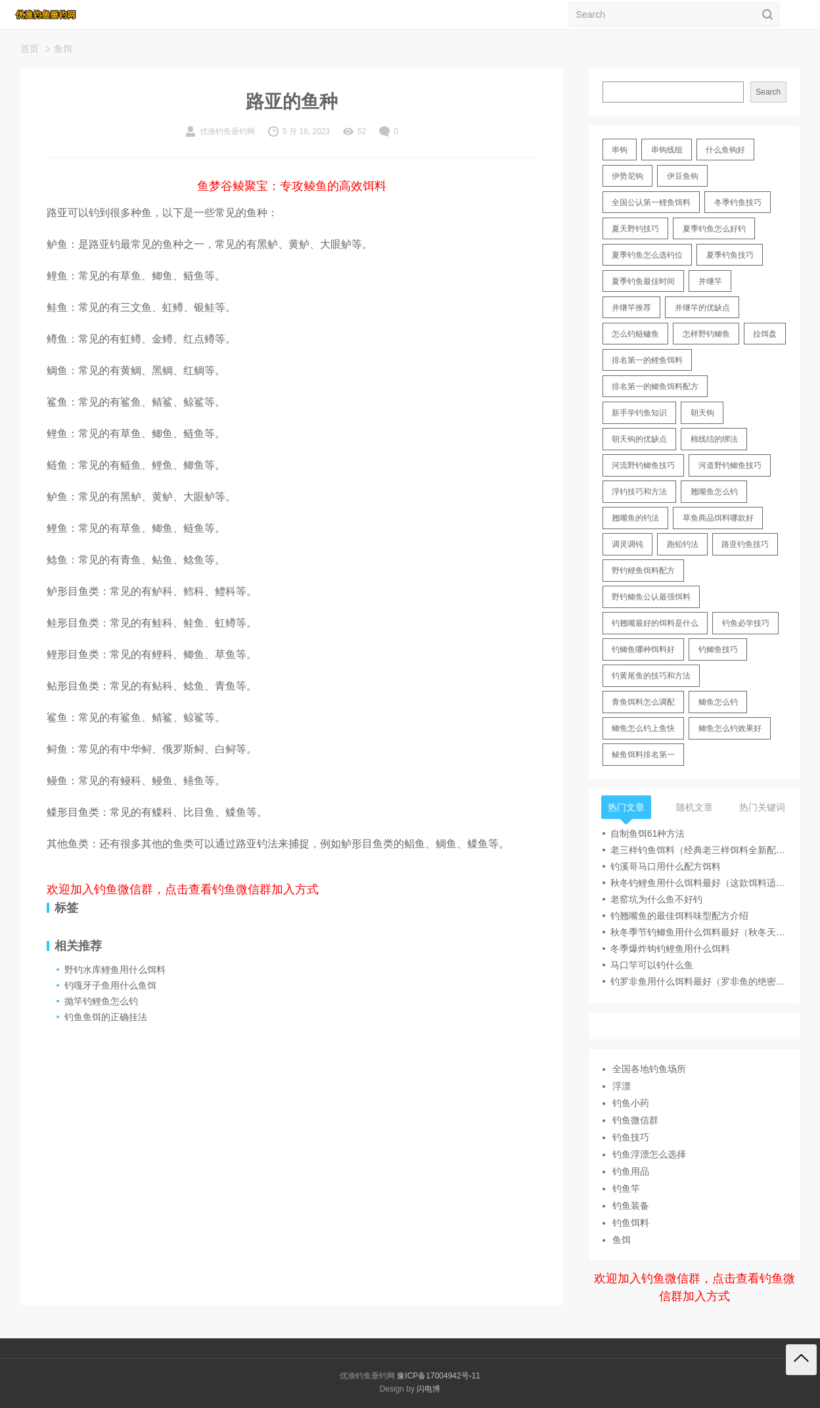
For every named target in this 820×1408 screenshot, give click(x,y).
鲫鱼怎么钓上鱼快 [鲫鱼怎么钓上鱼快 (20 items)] (643, 728)
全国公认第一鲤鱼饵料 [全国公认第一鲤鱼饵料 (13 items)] (651, 202)
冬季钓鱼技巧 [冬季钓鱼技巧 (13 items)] (738, 202)
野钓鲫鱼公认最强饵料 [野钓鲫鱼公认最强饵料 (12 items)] (651, 596)
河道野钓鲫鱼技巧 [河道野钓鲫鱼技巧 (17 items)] (730, 465)
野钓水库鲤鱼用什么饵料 (115, 969)
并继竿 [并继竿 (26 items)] (710, 281)
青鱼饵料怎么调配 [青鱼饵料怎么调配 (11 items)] (643, 702)
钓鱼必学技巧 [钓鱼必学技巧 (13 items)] (745, 623)
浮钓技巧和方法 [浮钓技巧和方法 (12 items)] (639, 491)
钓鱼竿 (626, 1188)
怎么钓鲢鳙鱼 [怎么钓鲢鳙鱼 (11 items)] (635, 334)
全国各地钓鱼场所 (649, 1069)
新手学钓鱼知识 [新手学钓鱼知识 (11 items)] (639, 412)
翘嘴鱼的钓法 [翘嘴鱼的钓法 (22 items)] (635, 518)
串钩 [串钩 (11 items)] (619, 149)
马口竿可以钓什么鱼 (651, 965)
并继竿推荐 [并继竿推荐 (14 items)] (631, 307)
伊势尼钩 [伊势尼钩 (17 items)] (627, 176)
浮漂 (621, 1086)
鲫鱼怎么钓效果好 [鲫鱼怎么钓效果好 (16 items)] (730, 728)
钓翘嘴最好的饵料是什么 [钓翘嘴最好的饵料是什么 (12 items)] (655, 623)
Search (768, 92)
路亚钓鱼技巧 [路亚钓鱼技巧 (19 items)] (745, 544)
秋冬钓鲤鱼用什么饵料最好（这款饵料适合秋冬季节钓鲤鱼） (698, 883)
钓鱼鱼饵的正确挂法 (105, 1017)
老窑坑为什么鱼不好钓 (656, 899)
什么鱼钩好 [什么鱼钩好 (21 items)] (725, 149)
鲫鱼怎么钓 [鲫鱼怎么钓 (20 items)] (718, 702)
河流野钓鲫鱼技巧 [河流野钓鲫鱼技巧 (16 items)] (643, 465)
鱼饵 (63, 48)
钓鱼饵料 (630, 1222)
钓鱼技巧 (630, 1137)
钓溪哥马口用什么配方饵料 (665, 866)
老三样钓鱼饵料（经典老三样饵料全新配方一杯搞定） (698, 850)
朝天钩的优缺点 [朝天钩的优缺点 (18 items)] (639, 439)
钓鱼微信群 (635, 1120)
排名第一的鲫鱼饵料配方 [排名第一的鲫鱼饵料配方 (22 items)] (655, 386)
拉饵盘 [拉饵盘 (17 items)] (765, 334)
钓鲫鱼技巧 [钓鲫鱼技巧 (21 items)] (718, 649)
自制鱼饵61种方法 (647, 833)
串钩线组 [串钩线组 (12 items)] (667, 149)
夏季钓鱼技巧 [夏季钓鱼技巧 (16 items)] (730, 255)
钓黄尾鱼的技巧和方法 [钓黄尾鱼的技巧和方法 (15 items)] (651, 675)
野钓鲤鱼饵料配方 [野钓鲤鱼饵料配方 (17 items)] (643, 570)
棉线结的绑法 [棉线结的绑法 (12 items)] (714, 439)
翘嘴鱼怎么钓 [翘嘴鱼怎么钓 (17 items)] (714, 491)
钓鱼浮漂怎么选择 (649, 1154)
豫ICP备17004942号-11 (438, 1375)
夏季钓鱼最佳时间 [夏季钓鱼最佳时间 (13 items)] (643, 281)
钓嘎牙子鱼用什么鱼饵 (110, 985)
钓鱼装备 (630, 1205)
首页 (29, 48)
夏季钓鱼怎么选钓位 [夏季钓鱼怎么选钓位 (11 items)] (647, 255)
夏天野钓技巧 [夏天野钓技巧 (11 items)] (635, 228)
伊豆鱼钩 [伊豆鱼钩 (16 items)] (682, 176)
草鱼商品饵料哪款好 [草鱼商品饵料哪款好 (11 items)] (718, 518)
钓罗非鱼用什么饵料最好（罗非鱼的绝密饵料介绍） (698, 981)
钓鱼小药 (630, 1103)
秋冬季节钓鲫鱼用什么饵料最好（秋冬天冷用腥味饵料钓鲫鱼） (698, 932)
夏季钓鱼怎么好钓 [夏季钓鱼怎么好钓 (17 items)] (714, 228)
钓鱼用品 (630, 1171)
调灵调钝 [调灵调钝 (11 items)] (627, 544)
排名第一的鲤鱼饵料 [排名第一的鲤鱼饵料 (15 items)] (647, 360)
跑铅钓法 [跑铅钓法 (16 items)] (682, 544)
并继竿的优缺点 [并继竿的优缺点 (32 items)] (702, 307)
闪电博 (428, 1389)
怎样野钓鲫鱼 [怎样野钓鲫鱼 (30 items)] (706, 334)
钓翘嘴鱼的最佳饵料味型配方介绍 (679, 915)
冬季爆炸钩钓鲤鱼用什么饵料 (670, 948)
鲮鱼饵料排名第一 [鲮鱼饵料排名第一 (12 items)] (643, 754)
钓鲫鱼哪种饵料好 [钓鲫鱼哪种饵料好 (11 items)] (643, 649)
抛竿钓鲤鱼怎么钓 (101, 1001)
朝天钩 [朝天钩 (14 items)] (702, 412)
